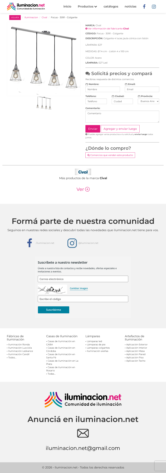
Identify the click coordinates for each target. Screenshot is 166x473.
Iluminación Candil (19, 354)
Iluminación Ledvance (20, 351)
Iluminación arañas (97, 351)
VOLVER (15, 17)
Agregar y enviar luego (120, 129)
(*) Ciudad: (118, 96)
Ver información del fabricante (107, 28)
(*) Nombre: (92, 84)
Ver (83, 189)
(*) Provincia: (145, 96)
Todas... (52, 373)
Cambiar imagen (79, 288)
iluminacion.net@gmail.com (83, 448)
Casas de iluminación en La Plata (62, 362)
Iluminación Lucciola (20, 347)
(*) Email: (130, 84)
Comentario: (92, 108)
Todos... (12, 357)
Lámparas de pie (96, 344)
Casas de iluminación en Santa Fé (60, 356)
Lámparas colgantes (98, 347)
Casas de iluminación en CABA (60, 343)
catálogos (111, 6)
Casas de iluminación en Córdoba (60, 349)
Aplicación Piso (135, 357)
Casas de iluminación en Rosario (60, 369)
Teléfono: (90, 96)
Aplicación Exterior (137, 344)
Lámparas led (94, 341)
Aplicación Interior (136, 347)
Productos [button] (87, 6)
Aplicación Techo (135, 360)
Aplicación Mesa (135, 351)
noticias (130, 6)
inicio (67, 6)
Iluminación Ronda (19, 344)
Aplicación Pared (135, 354)
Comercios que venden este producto (110, 155)
